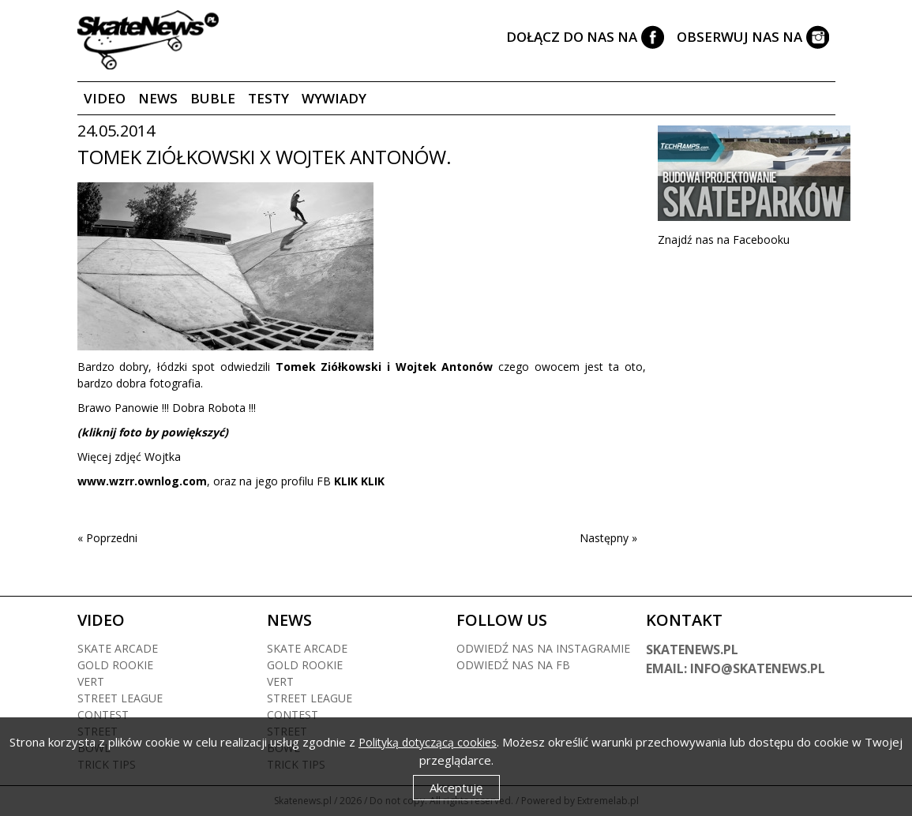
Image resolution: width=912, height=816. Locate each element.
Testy (268, 98)
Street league (120, 698)
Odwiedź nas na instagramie (543, 648)
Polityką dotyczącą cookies (427, 742)
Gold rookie (115, 664)
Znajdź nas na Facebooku (724, 239)
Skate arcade (117, 648)
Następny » (608, 537)
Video (105, 98)
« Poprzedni (107, 537)
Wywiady (334, 98)
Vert (90, 681)
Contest (103, 714)
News (158, 98)
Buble (212, 98)
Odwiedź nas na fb (513, 664)
